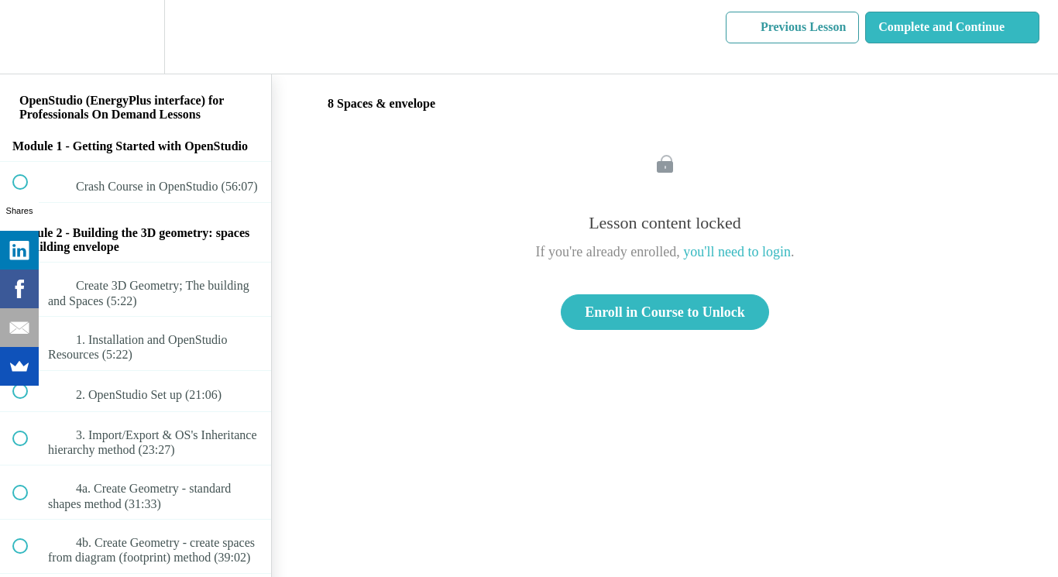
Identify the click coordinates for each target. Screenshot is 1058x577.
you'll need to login (737, 251)
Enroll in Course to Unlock (665, 312)
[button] (28, 37)
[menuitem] (135, 37)
